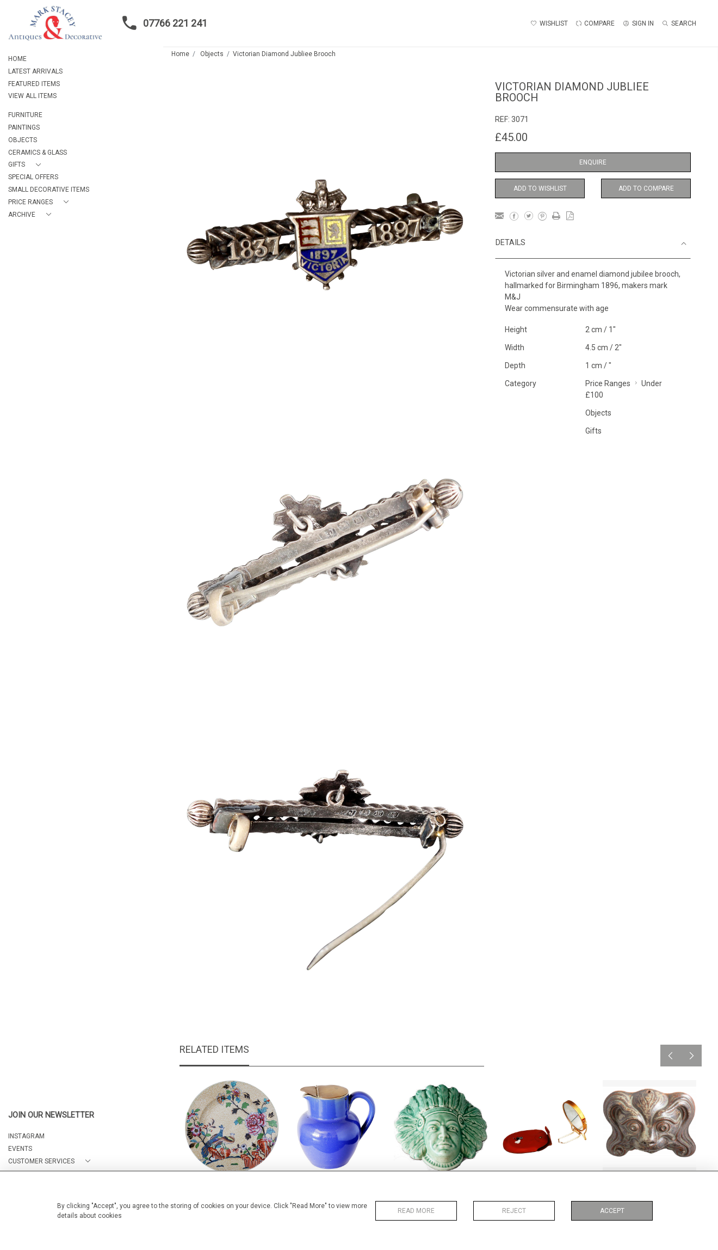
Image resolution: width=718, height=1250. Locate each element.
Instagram (26, 1136)
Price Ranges (607, 383)
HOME (17, 59)
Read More (416, 1211)
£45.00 (511, 137)
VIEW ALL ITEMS (32, 96)
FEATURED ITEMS (34, 84)
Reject (514, 1211)
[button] (26, 164)
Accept (612, 1211)
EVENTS (20, 1149)
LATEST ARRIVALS (35, 71)
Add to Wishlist (540, 188)
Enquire (592, 162)
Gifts (593, 430)
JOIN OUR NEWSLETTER (51, 1115)
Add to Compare (646, 188)
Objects (212, 54)
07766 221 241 (161, 23)
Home (180, 54)
